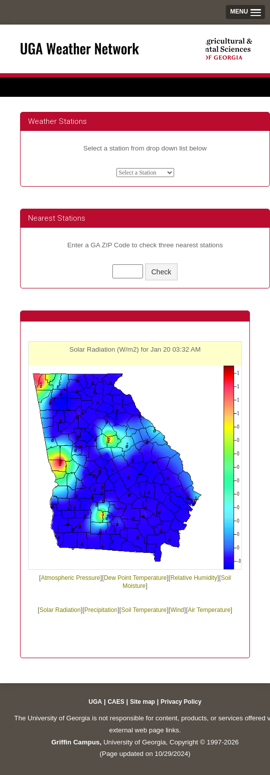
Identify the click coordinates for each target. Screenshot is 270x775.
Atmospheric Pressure (70, 577)
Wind (177, 609)
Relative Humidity (193, 577)
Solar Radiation (60, 609)
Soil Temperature (144, 609)
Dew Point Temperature (135, 577)
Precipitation (100, 609)
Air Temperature (209, 609)
